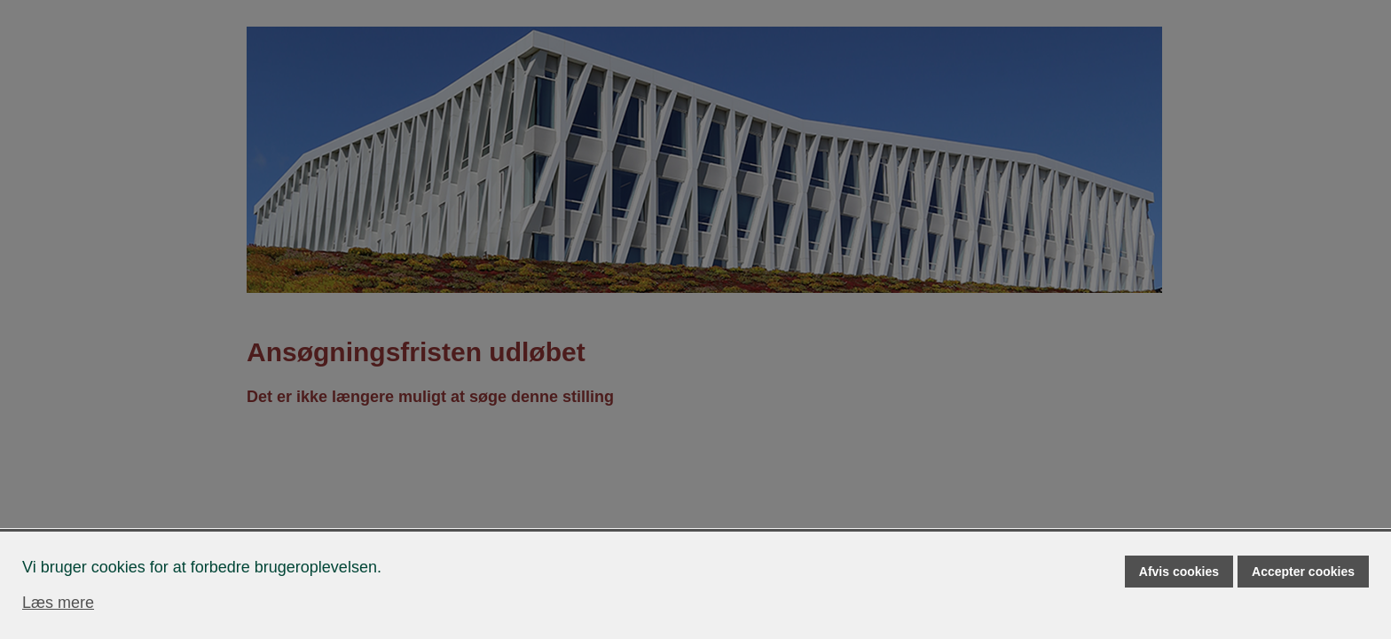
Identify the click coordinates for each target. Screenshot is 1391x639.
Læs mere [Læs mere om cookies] (58, 602)
